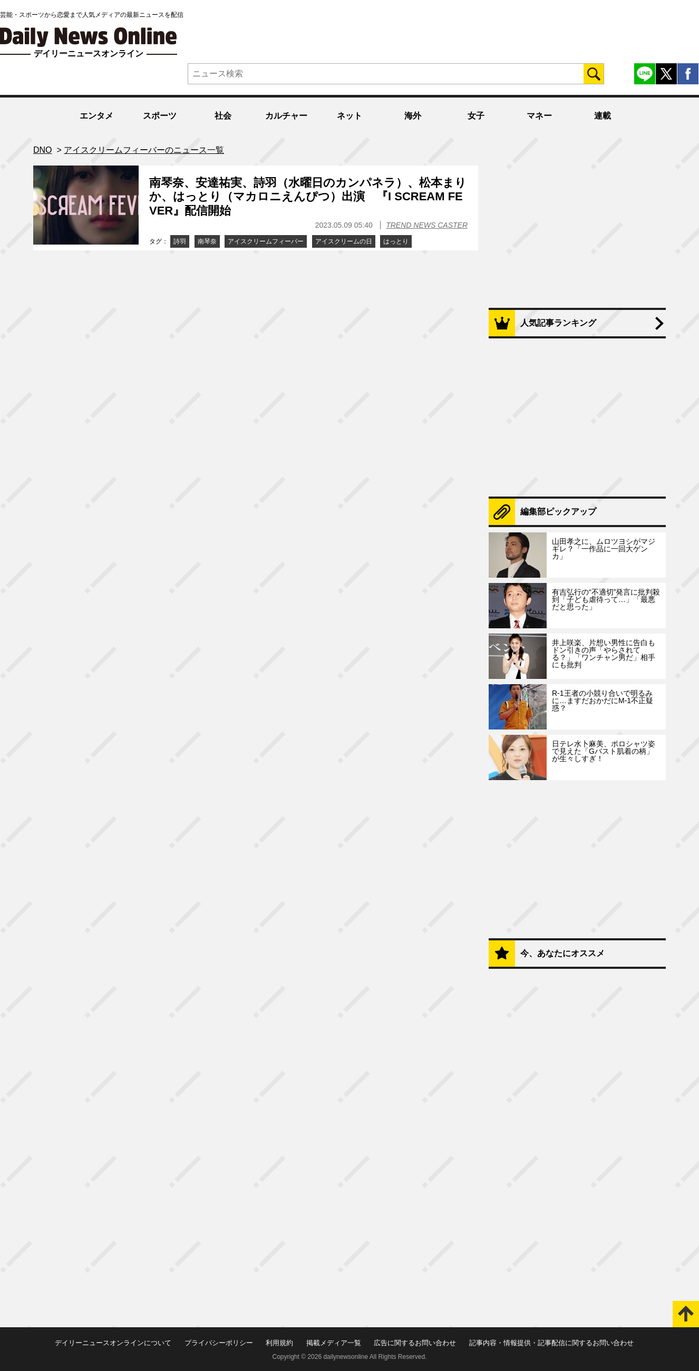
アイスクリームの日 (343, 241)
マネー (539, 115)
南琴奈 (207, 241)
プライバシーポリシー (219, 1343)
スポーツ (160, 115)
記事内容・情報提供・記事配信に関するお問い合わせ (551, 1343)
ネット (349, 115)
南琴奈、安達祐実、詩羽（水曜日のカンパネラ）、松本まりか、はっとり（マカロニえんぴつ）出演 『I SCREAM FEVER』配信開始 (308, 196)
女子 (476, 115)
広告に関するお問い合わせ (415, 1343)
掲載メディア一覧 (333, 1343)
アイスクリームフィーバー (266, 241)
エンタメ (96, 115)
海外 (412, 115)
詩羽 (179, 241)
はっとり (396, 241)
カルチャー (286, 115)
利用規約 (279, 1343)
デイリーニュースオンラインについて (113, 1343)
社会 (223, 115)
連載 (602, 115)
